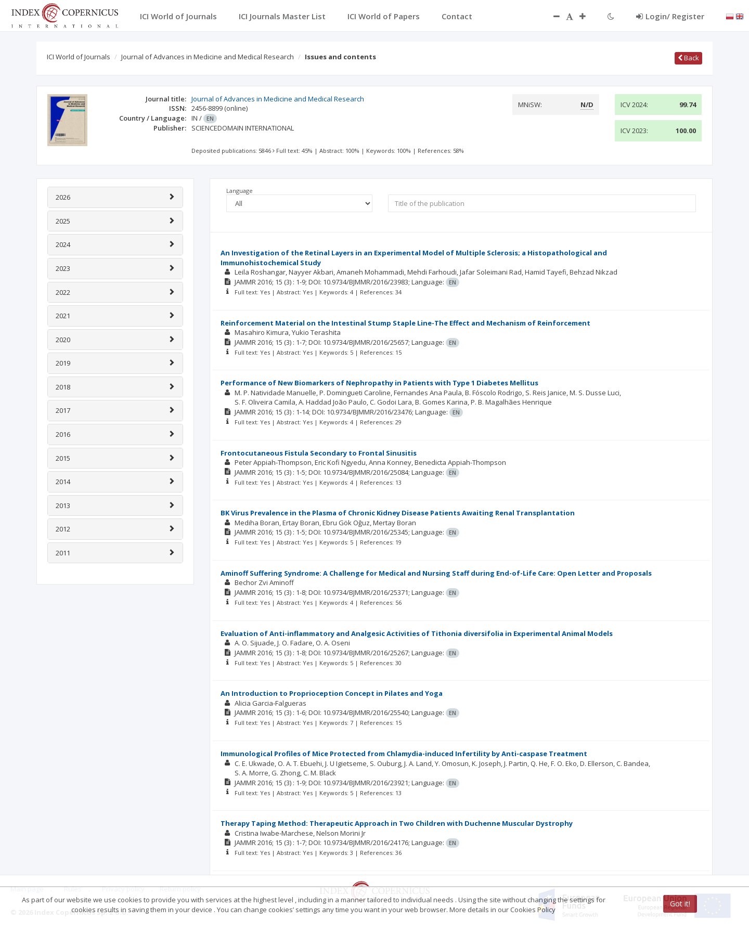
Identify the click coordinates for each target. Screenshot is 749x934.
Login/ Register (670, 16)
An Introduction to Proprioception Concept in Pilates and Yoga (332, 693)
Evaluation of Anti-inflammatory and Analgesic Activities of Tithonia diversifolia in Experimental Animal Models (417, 633)
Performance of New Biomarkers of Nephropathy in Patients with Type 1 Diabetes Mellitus (379, 382)
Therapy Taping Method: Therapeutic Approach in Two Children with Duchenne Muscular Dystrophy (397, 823)
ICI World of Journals (78, 56)
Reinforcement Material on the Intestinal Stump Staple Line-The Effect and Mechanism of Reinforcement (405, 323)
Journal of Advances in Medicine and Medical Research (207, 56)
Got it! (680, 904)
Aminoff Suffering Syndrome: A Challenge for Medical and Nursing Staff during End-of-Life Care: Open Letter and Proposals (436, 573)
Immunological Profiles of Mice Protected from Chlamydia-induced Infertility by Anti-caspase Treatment (404, 753)
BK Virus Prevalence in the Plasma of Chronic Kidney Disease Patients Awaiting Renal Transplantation (398, 512)
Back (688, 57)
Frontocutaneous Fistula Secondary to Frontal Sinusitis (319, 453)
